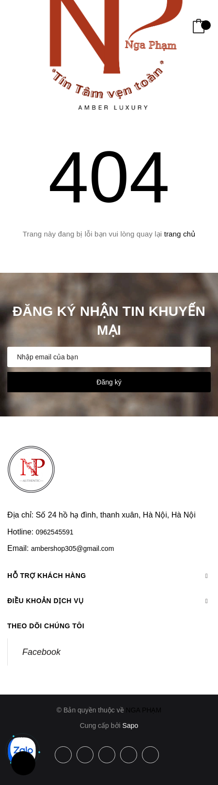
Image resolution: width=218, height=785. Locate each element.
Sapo (131, 725)
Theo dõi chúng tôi (45, 626)
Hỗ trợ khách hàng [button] (109, 575)
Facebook (41, 652)
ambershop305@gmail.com (72, 548)
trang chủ (180, 234)
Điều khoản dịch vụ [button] (109, 600)
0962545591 (55, 532)
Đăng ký (108, 382)
